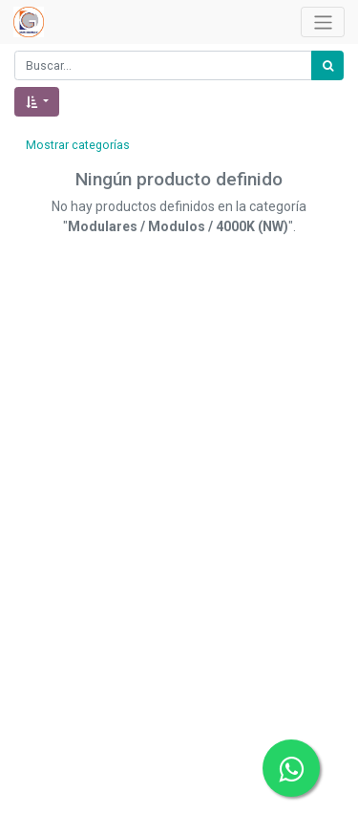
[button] (36, 102)
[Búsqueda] (327, 65)
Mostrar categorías (78, 145)
